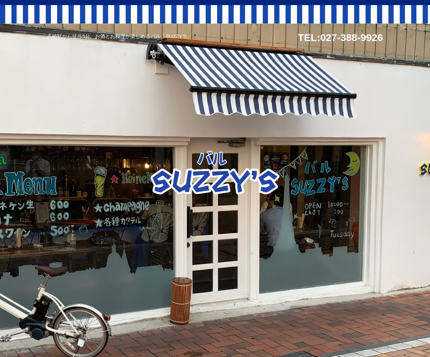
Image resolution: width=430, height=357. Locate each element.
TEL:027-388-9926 (340, 37)
